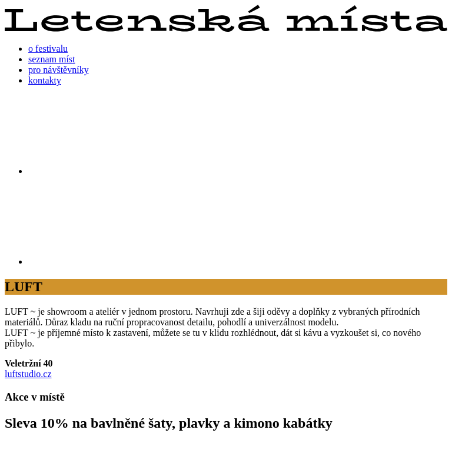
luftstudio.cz (28, 374)
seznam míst (51, 59)
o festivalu (48, 49)
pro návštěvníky (58, 70)
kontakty (44, 80)
